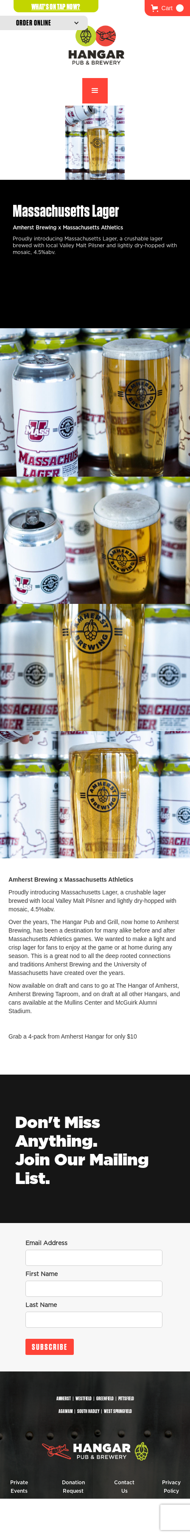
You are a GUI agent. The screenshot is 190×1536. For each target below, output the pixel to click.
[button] (167, 8)
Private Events (19, 1487)
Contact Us (124, 1487)
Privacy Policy (171, 1487)
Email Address (46, 1243)
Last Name (41, 1305)
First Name (41, 1274)
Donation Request (73, 1487)
